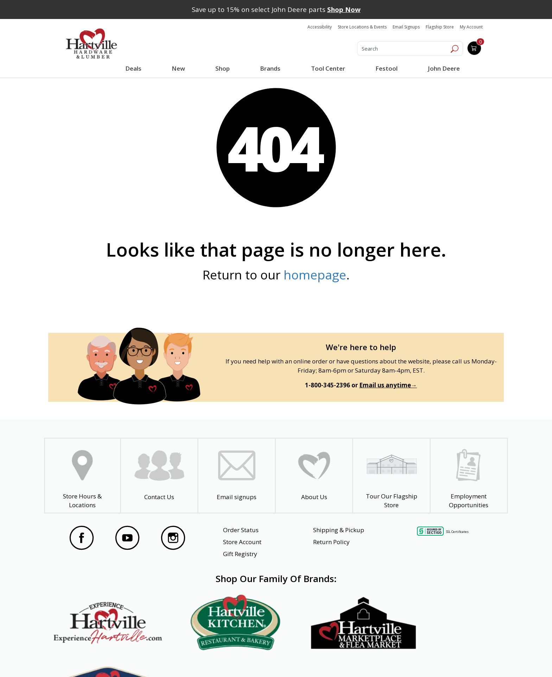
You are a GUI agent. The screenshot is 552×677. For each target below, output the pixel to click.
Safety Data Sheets (254, 659)
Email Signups (406, 27)
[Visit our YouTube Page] (127, 538)
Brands (270, 68)
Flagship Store (440, 27)
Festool (386, 68)
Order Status (241, 530)
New (178, 68)
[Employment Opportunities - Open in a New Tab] (468, 476)
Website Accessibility (92, 659)
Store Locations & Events (362, 27)
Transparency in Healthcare (350, 659)
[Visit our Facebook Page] (81, 538)
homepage (315, 274)
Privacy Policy (173, 659)
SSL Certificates (457, 531)
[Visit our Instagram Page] (173, 538)
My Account (471, 27)
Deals (135, 69)
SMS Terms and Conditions (453, 659)
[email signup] (236, 476)
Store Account (242, 542)
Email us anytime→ (388, 385)
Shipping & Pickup (338, 530)
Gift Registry (240, 554)
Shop (224, 69)
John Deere (443, 68)
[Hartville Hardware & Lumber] (91, 43)
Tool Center (328, 68)
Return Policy (331, 542)
